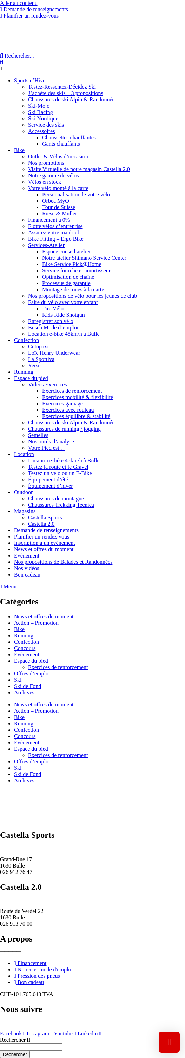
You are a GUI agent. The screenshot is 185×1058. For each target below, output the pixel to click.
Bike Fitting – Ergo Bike (56, 239)
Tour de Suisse (58, 207)
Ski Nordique (43, 118)
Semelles (38, 435)
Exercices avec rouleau (68, 410)
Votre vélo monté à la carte (58, 188)
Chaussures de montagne (56, 499)
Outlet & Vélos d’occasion (58, 156)
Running (23, 372)
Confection (26, 340)
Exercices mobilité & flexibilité (77, 397)
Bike (19, 150)
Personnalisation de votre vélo (76, 194)
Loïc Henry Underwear (54, 353)
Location (24, 454)
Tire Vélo (53, 308)
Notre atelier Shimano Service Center (84, 258)
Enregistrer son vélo (50, 321)
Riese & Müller (59, 213)
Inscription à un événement (44, 543)
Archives (24, 692)
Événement (26, 556)
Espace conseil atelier (66, 251)
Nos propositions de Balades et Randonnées (63, 562)
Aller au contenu (19, 3)
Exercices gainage (62, 404)
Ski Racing (40, 112)
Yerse (34, 366)
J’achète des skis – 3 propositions (65, 93)
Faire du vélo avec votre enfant (63, 302)
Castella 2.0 (41, 524)
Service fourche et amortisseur (76, 270)
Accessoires (41, 131)
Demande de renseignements (46, 530)
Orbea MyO (55, 201)
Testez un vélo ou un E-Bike (60, 473)
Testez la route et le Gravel (58, 467)
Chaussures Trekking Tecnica (61, 505)
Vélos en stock (44, 182)
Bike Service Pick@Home (71, 264)
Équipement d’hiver (50, 486)
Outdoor (23, 492)
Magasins (24, 511)
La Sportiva (41, 359)
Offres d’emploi (32, 673)
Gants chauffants (61, 144)
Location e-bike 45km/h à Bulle (64, 334)
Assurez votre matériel (53, 232)
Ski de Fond (27, 686)
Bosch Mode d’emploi (53, 327)
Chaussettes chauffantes (69, 137)
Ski (17, 680)
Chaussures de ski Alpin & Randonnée (71, 99)
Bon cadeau (27, 575)
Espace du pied (31, 378)
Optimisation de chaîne (68, 277)
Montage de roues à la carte (73, 289)
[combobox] (31, 1047)
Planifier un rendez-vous (41, 537)
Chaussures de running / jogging (64, 429)
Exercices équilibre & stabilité (76, 416)
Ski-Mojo (38, 106)
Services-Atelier (46, 245)
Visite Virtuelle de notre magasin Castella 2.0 (79, 169)
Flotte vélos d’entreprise (55, 226)
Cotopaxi (38, 346)
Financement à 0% (49, 220)
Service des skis (46, 125)
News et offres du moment (43, 549)
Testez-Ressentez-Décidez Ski (62, 87)
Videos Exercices (47, 385)
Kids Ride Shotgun (63, 315)
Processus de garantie (66, 283)
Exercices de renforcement (72, 391)
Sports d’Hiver (30, 80)
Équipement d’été (48, 480)
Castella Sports (45, 518)
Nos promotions (46, 163)
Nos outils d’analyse (51, 442)
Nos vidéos (26, 568)
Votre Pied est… (46, 448)
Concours (24, 648)
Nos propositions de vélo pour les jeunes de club (82, 296)
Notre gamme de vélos (53, 175)
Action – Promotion (36, 623)
